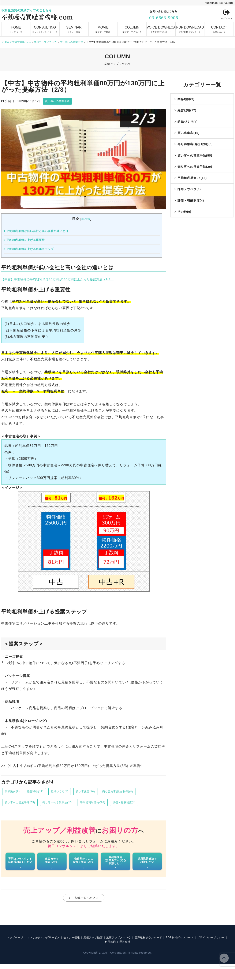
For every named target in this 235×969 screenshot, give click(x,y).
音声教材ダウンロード (161, 27)
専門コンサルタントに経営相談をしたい (20, 863)
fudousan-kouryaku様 (218, 2)
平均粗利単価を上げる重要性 (24, 240)
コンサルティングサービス (44, 27)
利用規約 (127, 947)
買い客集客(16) (96, 792)
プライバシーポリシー (101, 947)
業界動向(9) (13, 792)
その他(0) (185, 224)
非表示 (86, 219)
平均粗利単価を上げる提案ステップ (29, 248)
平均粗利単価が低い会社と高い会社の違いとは (36, 231)
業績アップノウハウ (132, 27)
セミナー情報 (74, 27)
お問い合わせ (219, 27)
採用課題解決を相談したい (147, 863)
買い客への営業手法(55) (22, 804)
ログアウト (225, 14)
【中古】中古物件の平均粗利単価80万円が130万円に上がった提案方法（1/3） (64, 279)
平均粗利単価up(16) (105, 804)
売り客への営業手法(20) (65, 804)
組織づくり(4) (67, 792)
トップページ (15, 27)
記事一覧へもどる (86, 901)
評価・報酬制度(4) (140, 804)
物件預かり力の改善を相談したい (83, 863)
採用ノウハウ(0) (189, 199)
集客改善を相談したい (52, 863)
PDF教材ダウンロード (190, 27)
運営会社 (143, 947)
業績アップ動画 (103, 27)
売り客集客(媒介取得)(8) (132, 792)
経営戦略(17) (39, 792)
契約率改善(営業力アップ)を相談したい (115, 863)
